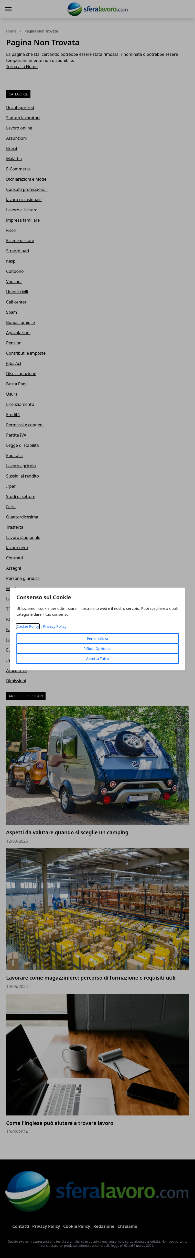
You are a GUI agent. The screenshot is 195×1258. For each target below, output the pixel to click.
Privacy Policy (54, 626)
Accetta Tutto (97, 658)
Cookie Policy (27, 626)
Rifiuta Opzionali (97, 648)
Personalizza (97, 638)
